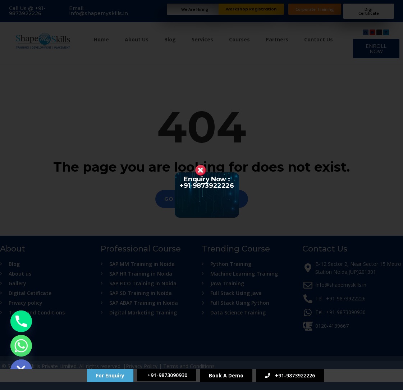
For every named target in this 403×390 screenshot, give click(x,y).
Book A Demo (226, 375)
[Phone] (21, 321)
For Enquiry (110, 375)
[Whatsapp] (21, 346)
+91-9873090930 (166, 375)
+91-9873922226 (290, 375)
